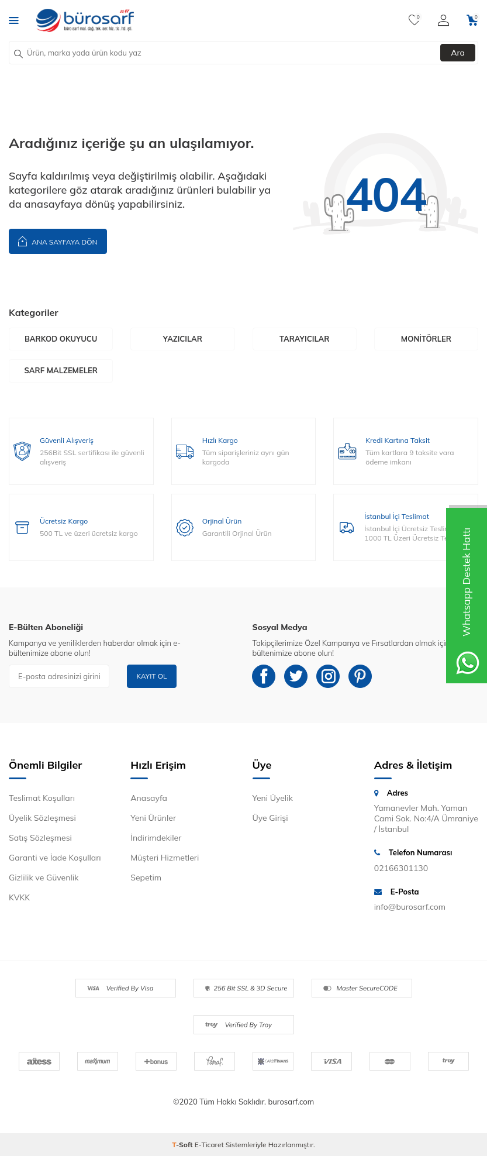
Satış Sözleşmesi (40, 837)
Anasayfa (148, 798)
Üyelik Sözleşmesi (42, 818)
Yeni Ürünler (153, 818)
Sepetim (145, 877)
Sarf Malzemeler (60, 370)
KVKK (19, 897)
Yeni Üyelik (273, 798)
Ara (458, 52)
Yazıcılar (182, 338)
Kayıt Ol (151, 676)
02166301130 (401, 868)
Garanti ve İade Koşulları (55, 857)
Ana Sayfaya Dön (58, 240)
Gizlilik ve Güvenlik (43, 877)
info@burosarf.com (409, 907)
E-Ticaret (209, 1144)
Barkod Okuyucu (61, 338)
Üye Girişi (270, 818)
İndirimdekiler (155, 837)
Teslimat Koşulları (42, 798)
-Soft (183, 1144)
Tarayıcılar (304, 338)
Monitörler (426, 338)
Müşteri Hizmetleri (164, 857)
